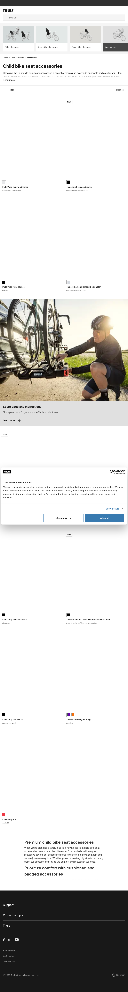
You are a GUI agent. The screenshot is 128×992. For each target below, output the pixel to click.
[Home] (23, 10)
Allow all (104, 518)
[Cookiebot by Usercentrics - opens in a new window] (112, 472)
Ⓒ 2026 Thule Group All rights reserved (21, 975)
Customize (63, 518)
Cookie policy (8, 956)
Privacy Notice (9, 950)
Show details (112, 508)
